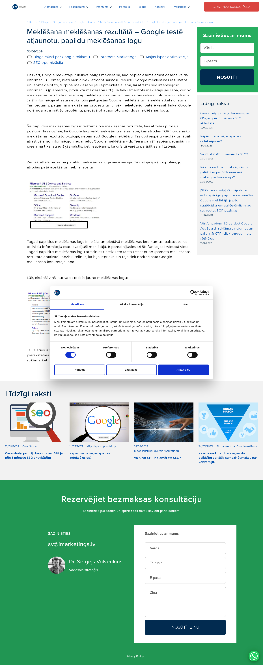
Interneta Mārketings (118, 57)
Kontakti (160, 7)
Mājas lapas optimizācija (167, 57)
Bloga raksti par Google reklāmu (61, 57)
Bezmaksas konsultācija (231, 7)
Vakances (180, 7)
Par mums (102, 7)
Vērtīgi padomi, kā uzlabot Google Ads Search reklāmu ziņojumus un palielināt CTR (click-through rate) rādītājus (226, 231)
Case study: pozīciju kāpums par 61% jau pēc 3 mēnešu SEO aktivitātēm (225, 118)
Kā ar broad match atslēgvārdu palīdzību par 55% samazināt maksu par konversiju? (224, 172)
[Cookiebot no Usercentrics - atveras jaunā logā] (193, 292)
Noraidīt (79, 369)
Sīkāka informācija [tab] (131, 304)
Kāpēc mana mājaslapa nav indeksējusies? (220, 139)
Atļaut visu (183, 369)
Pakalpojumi (77, 7)
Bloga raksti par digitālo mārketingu (156, 451)
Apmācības (51, 7)
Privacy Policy (135, 656)
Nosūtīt (227, 77)
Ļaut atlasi (131, 369)
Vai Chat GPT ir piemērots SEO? (224, 154)
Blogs (142, 7)
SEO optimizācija (48, 63)
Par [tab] (186, 304)
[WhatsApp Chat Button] (254, 656)
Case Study (29, 446)
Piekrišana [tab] (77, 304)
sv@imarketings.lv (72, 544)
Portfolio (124, 7)
